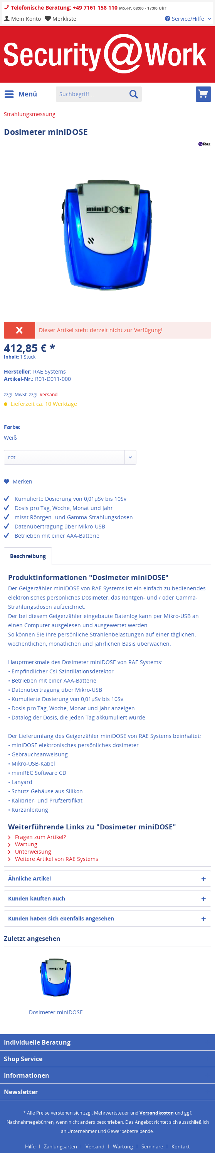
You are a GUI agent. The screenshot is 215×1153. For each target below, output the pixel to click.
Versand (48, 394)
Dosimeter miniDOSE (56, 1012)
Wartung (22, 844)
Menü (21, 93)
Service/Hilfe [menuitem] (185, 18)
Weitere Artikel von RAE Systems (53, 858)
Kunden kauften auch (36, 898)
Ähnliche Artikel (29, 878)
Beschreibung (28, 556)
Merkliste (60, 18)
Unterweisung (29, 851)
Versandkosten (156, 1113)
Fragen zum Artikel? (37, 837)
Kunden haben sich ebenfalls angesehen (61, 918)
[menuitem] (22, 18)
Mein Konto (22, 18)
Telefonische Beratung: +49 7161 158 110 (61, 7)
